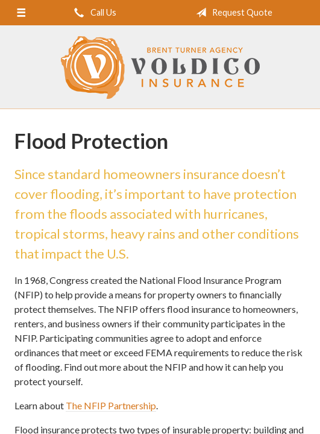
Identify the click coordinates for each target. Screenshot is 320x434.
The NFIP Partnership (111, 405)
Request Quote (231, 12)
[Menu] (21, 12)
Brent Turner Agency (160, 67)
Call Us (92, 12)
